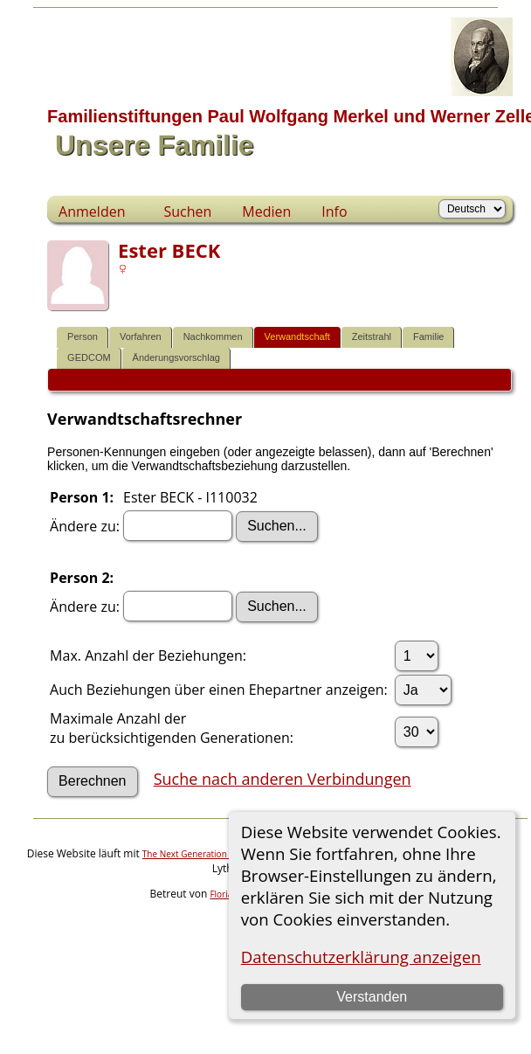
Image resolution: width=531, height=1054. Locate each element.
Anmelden (92, 211)
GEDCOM (89, 357)
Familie (428, 336)
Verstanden (371, 996)
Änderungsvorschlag (176, 357)
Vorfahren (141, 336)
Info (334, 211)
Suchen (187, 211)
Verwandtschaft (297, 336)
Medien (266, 211)
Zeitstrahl (371, 336)
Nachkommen (213, 336)
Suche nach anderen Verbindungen (282, 778)
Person (82, 336)
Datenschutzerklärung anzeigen (361, 956)
